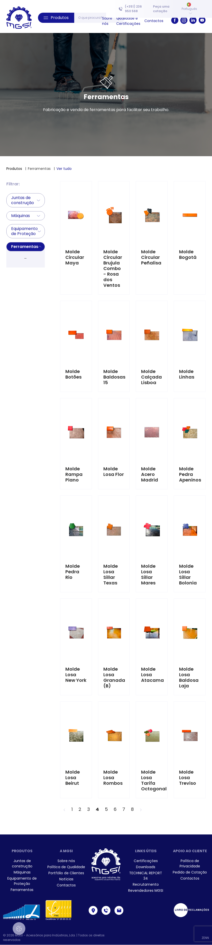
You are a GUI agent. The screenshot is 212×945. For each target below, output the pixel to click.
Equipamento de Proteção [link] (22, 881)
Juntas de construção (25, 200)
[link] (19, 17)
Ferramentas (26, 246)
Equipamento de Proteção (26, 231)
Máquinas (25, 216)
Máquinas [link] (22, 872)
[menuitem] (162, 8)
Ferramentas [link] (22, 889)
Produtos (14, 168)
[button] (56, 18)
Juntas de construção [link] (22, 863)
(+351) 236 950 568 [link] (130, 8)
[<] (64, 809)
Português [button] (189, 9)
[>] (141, 809)
